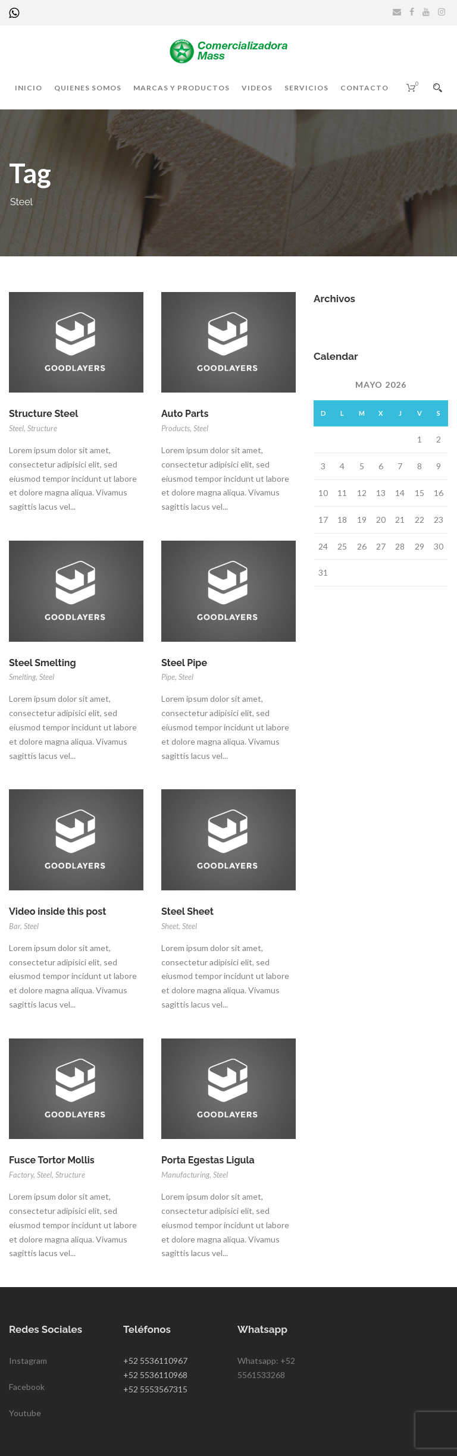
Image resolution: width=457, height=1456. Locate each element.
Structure (42, 428)
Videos (257, 87)
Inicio (28, 87)
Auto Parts (184, 413)
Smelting (22, 677)
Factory (21, 1174)
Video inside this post (57, 911)
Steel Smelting (42, 663)
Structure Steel (43, 413)
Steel (16, 428)
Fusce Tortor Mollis (52, 1160)
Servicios (306, 87)
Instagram (28, 1360)
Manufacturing (185, 1174)
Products (175, 428)
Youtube (25, 1413)
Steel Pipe (184, 663)
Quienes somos (87, 87)
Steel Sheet (187, 911)
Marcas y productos (181, 87)
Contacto (364, 87)
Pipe (168, 677)
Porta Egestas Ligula (208, 1160)
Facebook (27, 1387)
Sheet (170, 926)
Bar (14, 926)
